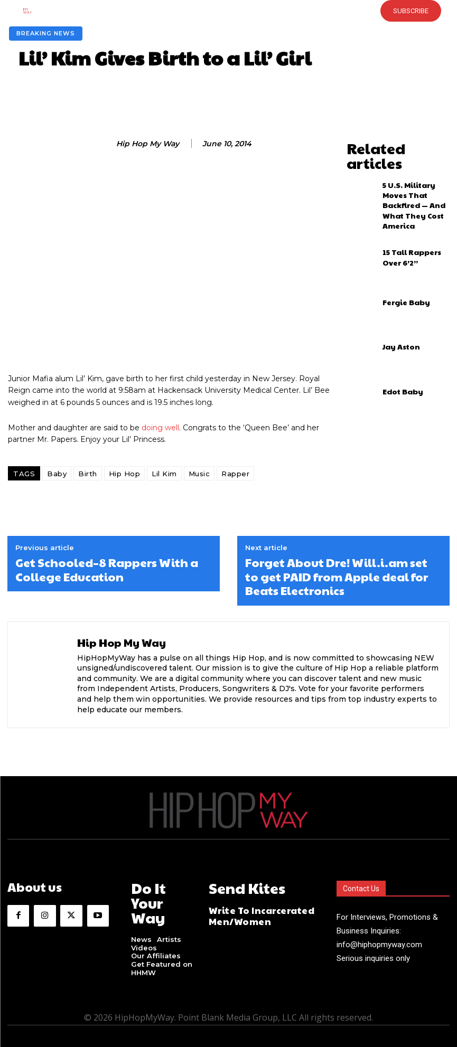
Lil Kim (164, 473)
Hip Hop (125, 473)
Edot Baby (398, 358)
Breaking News (45, 33)
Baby (57, 473)
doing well (160, 427)
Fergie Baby (401, 268)
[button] (209, 10)
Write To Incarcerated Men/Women (252, 910)
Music (199, 473)
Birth (87, 473)
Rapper (235, 473)
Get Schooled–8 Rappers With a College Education (106, 569)
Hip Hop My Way (147, 143)
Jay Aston (397, 313)
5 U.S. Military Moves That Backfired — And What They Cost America (414, 179)
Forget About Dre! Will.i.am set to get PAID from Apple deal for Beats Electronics (336, 576)
